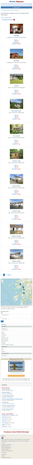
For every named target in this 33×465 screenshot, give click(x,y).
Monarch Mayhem (5, 449)
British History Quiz (6, 446)
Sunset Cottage (16, 186)
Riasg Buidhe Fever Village (8, 415)
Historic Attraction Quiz (6, 447)
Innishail (16, 85)
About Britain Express (6, 457)
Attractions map (5, 329)
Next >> (9, 274)
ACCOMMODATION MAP (7, 19)
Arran (2, 348)
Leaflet (23, 304)
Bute (2, 350)
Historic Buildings (4, 340)
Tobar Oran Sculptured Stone (8, 405)
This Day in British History (7, 450)
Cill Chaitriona (5, 402)
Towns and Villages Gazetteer (7, 344)
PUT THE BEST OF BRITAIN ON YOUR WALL (16, 375)
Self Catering (4, 355)
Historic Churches (5, 337)
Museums (3, 341)
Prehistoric (3, 343)
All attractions (4, 328)
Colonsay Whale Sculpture (8, 395)
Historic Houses (4, 339)
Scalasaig (4, 417)
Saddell (3, 424)
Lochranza (4, 418)
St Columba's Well (5, 10)
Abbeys (2, 332)
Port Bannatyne (5, 422)
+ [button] (2, 280)
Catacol (3, 420)
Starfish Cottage (16, 211)
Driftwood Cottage (16, 236)
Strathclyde (3, 324)
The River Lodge (16, 161)
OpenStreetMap (27, 304)
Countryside (3, 334)
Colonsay (3, 351)
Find (2, 312)
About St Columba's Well (6, 17)
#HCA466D (16, 35)
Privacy (3, 456)
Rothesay (4, 426)
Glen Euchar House (16, 110)
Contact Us (4, 454)
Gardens (3, 336)
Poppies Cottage (16, 261)
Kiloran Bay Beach (6, 392)
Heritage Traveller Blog (6, 444)
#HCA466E (16, 60)
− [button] (2, 282)
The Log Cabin (16, 136)
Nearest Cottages (14, 10)
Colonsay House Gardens (7, 409)
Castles (2, 333)
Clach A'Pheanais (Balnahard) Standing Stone (12, 399)
